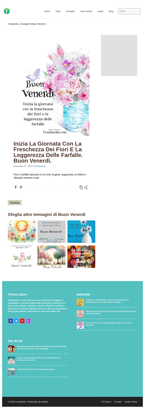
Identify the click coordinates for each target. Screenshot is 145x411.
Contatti (117, 402)
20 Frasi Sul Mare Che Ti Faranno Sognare (36, 369)
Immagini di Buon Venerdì (33, 24)
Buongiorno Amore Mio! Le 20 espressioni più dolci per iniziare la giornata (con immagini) (42, 347)
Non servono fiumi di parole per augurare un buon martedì (109, 323)
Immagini (70, 11)
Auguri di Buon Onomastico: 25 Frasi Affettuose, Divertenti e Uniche (39, 358)
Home (47, 11)
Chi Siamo (106, 402)
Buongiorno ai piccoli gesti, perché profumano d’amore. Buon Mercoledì (111, 312)
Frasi (58, 11)
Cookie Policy (130, 402)
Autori (100, 11)
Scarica (14, 202)
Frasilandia (13, 24)
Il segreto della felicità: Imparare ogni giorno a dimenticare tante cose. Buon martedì (107, 301)
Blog (111, 11)
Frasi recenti (86, 11)
